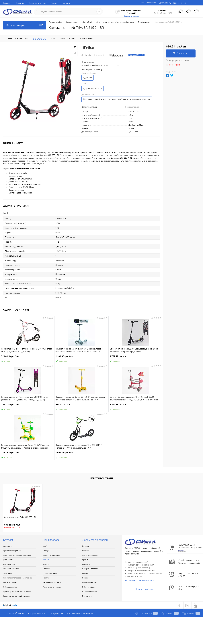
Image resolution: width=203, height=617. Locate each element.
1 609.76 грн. (82, 453)
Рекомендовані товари (52, 582)
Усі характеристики (133, 107)
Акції (44, 546)
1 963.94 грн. (27, 453)
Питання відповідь (89, 591)
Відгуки (85, 573)
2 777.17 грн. (136, 357)
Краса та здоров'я (10, 582)
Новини (85, 578)
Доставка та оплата (37, 3)
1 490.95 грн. (27, 357)
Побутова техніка (10, 587)
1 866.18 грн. (136, 405)
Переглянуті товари (101, 478)
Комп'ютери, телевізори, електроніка (17, 578)
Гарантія (20, 3)
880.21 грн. (12, 524)
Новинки (46, 569)
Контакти (66, 3)
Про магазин (87, 596)
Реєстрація (151, 3)
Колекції (46, 564)
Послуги (46, 578)
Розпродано (173, 65)
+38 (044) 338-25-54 (131, 10)
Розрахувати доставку (177, 60)
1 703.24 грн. (27, 405)
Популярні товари (50, 573)
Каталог (46, 560)
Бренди (45, 551)
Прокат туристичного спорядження (17, 591)
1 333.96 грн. (82, 357)
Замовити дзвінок (131, 16)
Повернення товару (90, 569)
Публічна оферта (88, 587)
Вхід (142, 3)
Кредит (54, 3)
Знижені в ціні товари (11, 569)
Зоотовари (7, 573)
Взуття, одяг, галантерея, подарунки (17, 555)
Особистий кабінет (89, 582)
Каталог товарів (24, 25)
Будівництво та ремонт (12, 551)
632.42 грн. (82, 405)
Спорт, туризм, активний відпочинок (17, 596)
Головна (7, 3)
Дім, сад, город (9, 564)
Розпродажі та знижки (52, 587)
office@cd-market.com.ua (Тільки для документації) (71, 613)
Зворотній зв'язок (144, 589)
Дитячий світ (8, 560)
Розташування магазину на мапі (139, 580)
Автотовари (7, 546)
